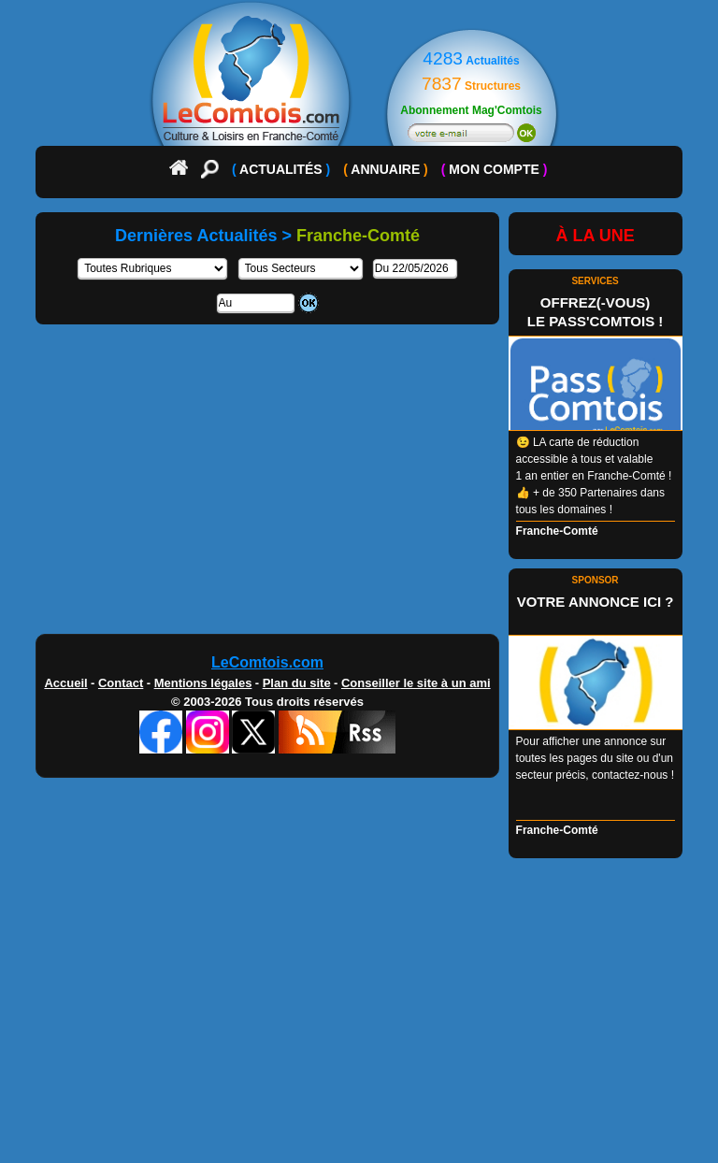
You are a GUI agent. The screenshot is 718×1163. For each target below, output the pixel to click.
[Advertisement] (359, 486)
